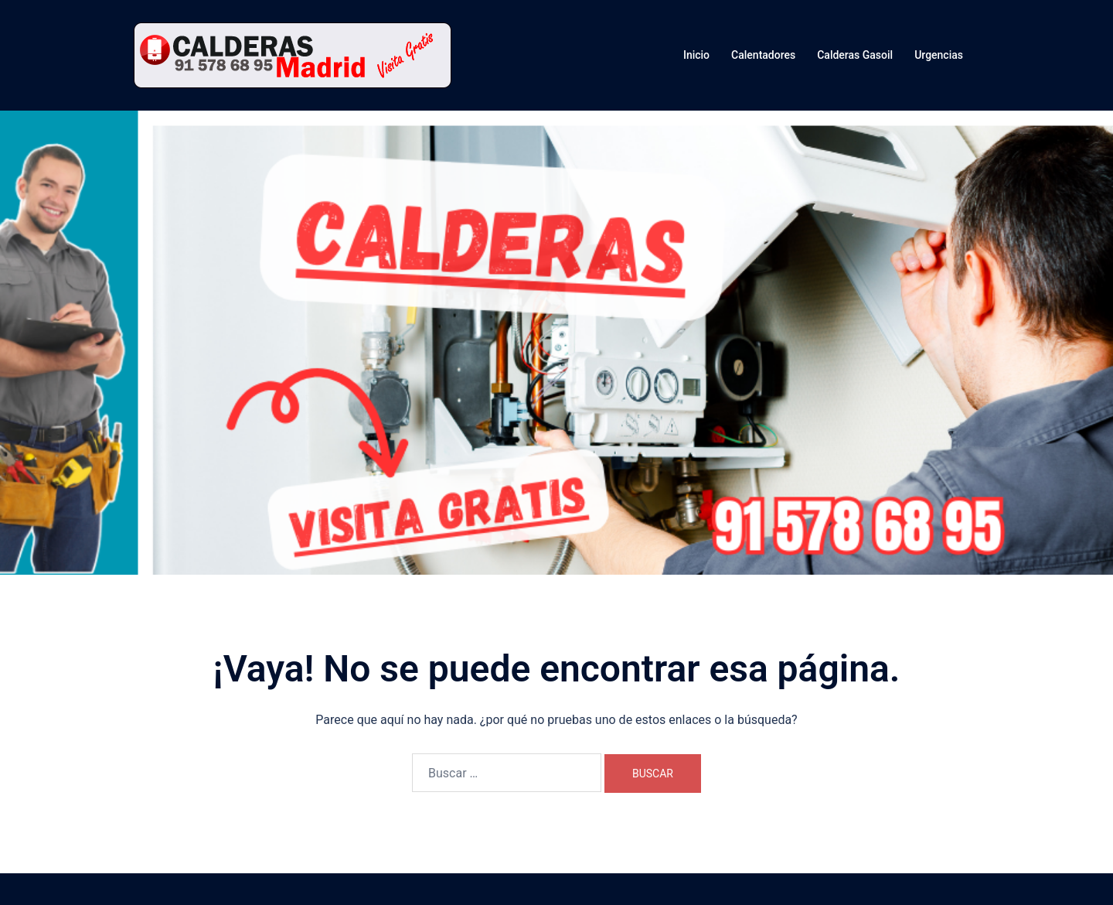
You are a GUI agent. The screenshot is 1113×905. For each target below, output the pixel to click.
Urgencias (938, 55)
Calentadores (763, 55)
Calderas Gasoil (855, 55)
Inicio (696, 55)
